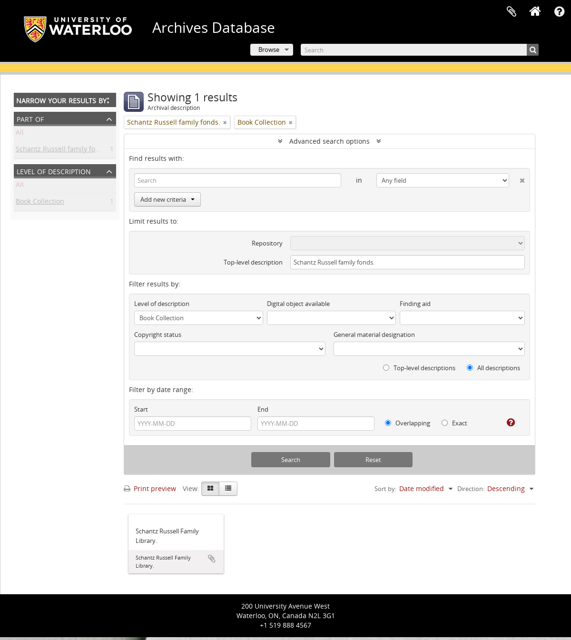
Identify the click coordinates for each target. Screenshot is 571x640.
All (20, 133)
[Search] (420, 50)
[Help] (507, 422)
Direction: (470, 488)
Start (141, 409)
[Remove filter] (225, 122)
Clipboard (511, 12)
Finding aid (415, 303)
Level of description (54, 170)
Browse (268, 49)
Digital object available (298, 303)
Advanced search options (329, 141)
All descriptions (493, 368)
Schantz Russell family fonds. (62, 150)
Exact (454, 423)
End (262, 409)
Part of (30, 118)
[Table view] (228, 489)
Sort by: (385, 488)
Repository (267, 243)
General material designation (374, 334)
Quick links (559, 12)
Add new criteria (167, 199)
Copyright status (157, 334)
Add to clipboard (212, 558)
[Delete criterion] (517, 178)
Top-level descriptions (419, 368)
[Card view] (210, 489)
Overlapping (407, 423)
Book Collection (40, 202)
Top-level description (253, 262)
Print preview (150, 488)
